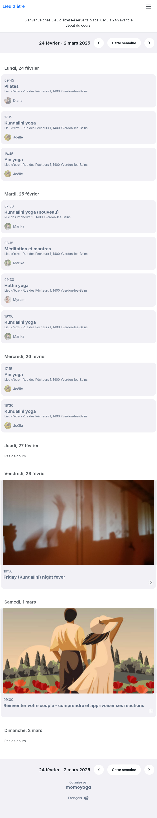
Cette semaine (124, 43)
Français (78, 798)
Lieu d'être (14, 6)
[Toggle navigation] (148, 6)
